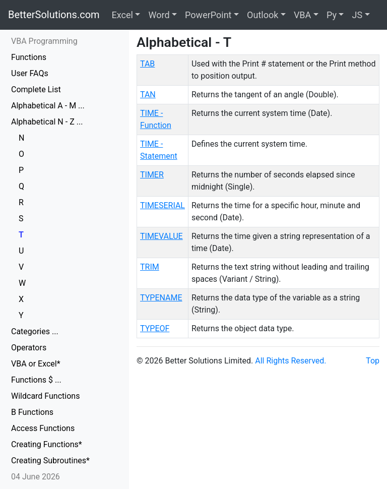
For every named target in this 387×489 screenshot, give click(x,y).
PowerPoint (208, 15)
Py (332, 15)
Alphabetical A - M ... (48, 105)
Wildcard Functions (45, 396)
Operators (28, 347)
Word (158, 15)
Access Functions (43, 428)
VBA (302, 15)
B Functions (32, 412)
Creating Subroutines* (50, 460)
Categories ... (34, 331)
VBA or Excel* (35, 364)
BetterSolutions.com (54, 15)
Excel (122, 15)
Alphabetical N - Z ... (47, 122)
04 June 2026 (35, 476)
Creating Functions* (46, 444)
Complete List (36, 89)
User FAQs (29, 73)
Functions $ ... (36, 380)
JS (357, 15)
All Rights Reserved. (290, 360)
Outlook (262, 15)
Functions (28, 57)
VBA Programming (44, 41)
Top (372, 360)
